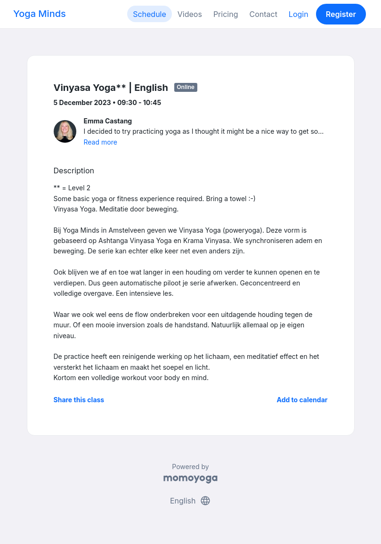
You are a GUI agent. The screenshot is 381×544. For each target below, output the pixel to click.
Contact (263, 14)
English (190, 500)
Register (341, 14)
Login (298, 14)
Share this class (79, 400)
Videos (190, 14)
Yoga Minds (39, 13)
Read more (100, 142)
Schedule (149, 14)
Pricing (225, 14)
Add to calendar (302, 400)
